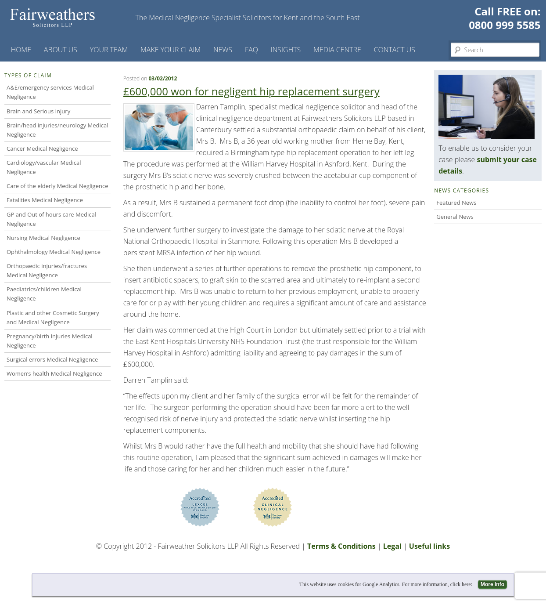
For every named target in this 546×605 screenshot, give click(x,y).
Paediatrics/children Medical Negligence (44, 293)
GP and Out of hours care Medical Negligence (51, 219)
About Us (60, 49)
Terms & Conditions (341, 546)
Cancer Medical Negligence (42, 148)
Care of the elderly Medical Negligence (57, 186)
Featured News (456, 202)
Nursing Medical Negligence (43, 238)
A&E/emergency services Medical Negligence (50, 92)
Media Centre (337, 49)
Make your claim (170, 49)
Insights (286, 49)
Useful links (429, 546)
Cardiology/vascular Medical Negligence (44, 167)
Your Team (109, 49)
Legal (392, 546)
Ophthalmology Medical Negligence (54, 252)
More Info (492, 584)
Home (21, 49)
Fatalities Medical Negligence (45, 200)
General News (455, 217)
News (222, 49)
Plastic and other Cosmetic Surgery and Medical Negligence (53, 317)
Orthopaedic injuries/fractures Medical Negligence (47, 270)
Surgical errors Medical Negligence (52, 359)
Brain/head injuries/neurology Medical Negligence (57, 129)
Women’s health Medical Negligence (54, 373)
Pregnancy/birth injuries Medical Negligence (50, 340)
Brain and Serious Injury (38, 111)
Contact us (394, 49)
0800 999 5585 (504, 25)
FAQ (251, 49)
